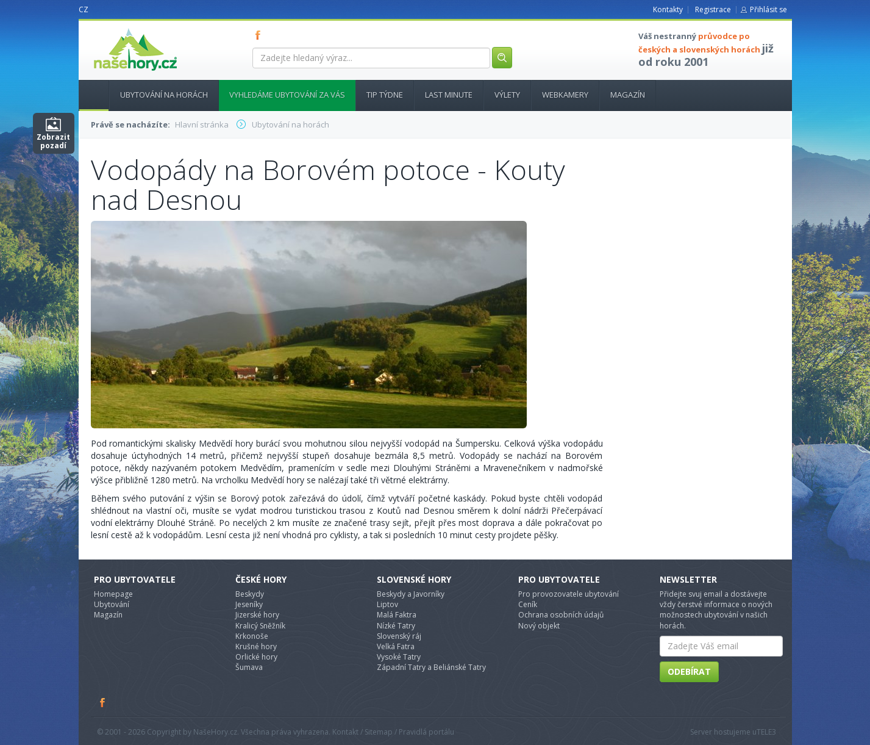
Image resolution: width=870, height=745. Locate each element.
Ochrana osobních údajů (561, 615)
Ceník (527, 604)
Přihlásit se (768, 9)
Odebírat (689, 671)
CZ (83, 9)
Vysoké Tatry (399, 657)
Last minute (448, 94)
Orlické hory (256, 657)
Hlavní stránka (89, 94)
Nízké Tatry (396, 626)
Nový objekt (539, 626)
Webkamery (565, 94)
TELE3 (766, 732)
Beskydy (249, 594)
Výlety (507, 94)
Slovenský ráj (399, 636)
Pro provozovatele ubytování (568, 594)
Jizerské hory (257, 615)
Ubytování (111, 604)
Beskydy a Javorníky (410, 594)
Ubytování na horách (164, 94)
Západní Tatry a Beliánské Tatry (431, 667)
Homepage (113, 594)
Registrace (713, 9)
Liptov (387, 604)
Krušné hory (256, 646)
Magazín (627, 94)
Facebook (103, 702)
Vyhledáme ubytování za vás (287, 94)
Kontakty (668, 9)
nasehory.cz (113, 28)
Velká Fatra (396, 646)
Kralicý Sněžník (260, 626)
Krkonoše (251, 636)
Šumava (249, 667)
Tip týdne (384, 94)
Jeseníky (249, 604)
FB (260, 35)
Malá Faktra (396, 615)
